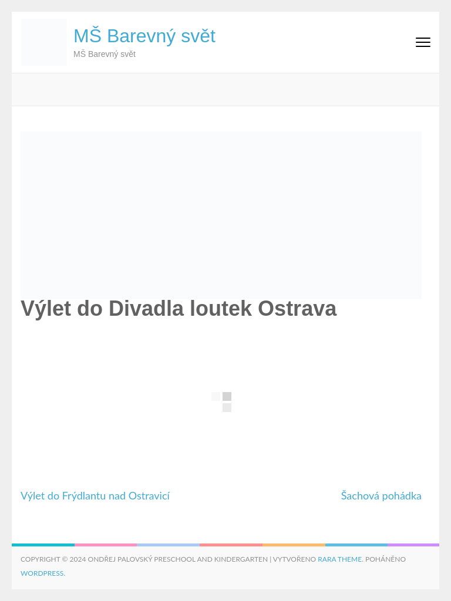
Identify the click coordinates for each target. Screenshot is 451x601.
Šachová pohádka (381, 495)
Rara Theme (340, 559)
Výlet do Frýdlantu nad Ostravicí (95, 495)
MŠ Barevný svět (144, 35)
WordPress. (43, 573)
